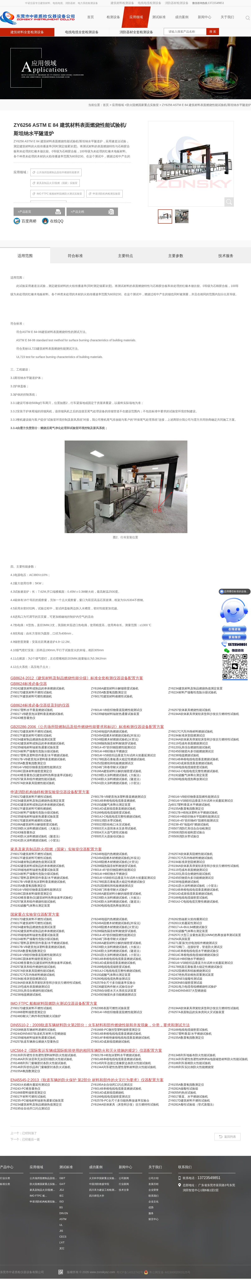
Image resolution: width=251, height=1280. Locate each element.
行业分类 (5, 1178)
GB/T (62, 1178)
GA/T (62, 1184)
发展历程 (154, 1184)
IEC (61, 1195)
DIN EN (63, 1213)
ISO (61, 1201)
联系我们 (154, 1195)
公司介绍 (154, 1178)
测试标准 (159, 17)
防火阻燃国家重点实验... (43, 1184)
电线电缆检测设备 (149, 3)
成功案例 (181, 17)
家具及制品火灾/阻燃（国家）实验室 (55, 183)
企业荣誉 (154, 1189)
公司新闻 (124, 1178)
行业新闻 (124, 1184)
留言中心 (154, 1219)
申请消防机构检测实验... (43, 1201)
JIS (61, 1230)
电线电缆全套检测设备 (82, 32)
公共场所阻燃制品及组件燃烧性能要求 (56, 172)
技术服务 (225, 256)
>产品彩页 (24, 211)
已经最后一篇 (31, 1139)
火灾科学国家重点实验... (102, 1178)
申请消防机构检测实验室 (104, 193)
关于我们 (227, 17)
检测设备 (113, 17)
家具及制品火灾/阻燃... (42, 1189)
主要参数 (175, 256)
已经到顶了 (29, 1133)
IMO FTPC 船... (38, 1195)
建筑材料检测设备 (122, 3)
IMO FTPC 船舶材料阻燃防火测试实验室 (57, 193)
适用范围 (25, 256)
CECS (62, 1236)
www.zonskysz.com (102, 1272)
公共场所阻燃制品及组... (43, 1178)
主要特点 (125, 256)
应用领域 (136, 17)
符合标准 (75, 256)
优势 (151, 1207)
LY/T (61, 1242)
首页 (90, 17)
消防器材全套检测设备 (136, 32)
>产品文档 (77, 211)
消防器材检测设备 (176, 3)
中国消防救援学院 (99, 1184)
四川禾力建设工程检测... (102, 1189)
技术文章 (124, 1189)
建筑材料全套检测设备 (27, 32)
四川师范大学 (96, 1195)
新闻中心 (204, 17)
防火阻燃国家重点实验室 (143, 105)
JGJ (61, 1189)
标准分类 (5, 1184)
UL (61, 1225)
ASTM (62, 1219)
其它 (61, 1248)
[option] (165, 216)
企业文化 (154, 1201)
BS (61, 1207)
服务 (151, 1213)
